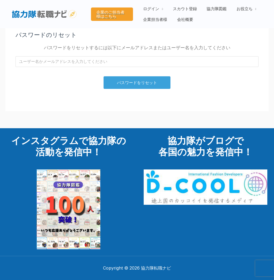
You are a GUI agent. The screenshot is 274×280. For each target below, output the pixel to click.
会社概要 (184, 17)
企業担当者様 (156, 17)
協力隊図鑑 (214, 10)
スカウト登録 (184, 10)
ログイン (152, 10)
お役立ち (240, 10)
